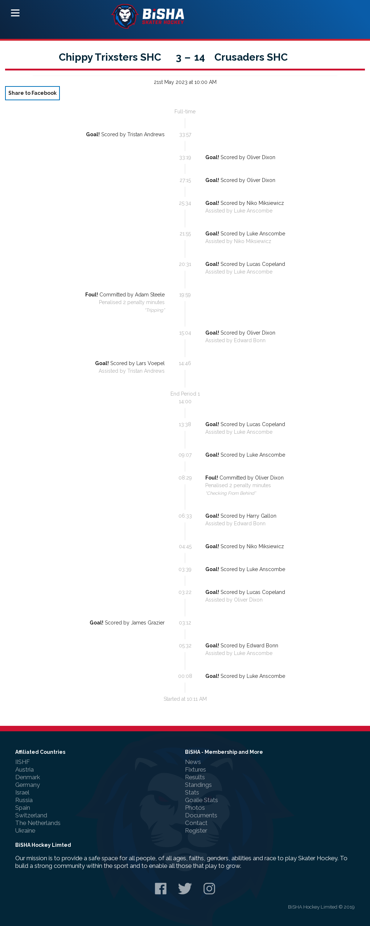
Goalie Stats (201, 800)
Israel (22, 792)
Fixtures (195, 769)
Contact (196, 822)
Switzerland (31, 815)
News (193, 761)
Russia (24, 800)
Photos (195, 807)
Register (196, 830)
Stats (192, 792)
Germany (27, 784)
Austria (24, 769)
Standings (198, 784)
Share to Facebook (32, 93)
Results (195, 777)
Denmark (27, 777)
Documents (201, 815)
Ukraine (25, 830)
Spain (22, 807)
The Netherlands (38, 822)
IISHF (22, 761)
